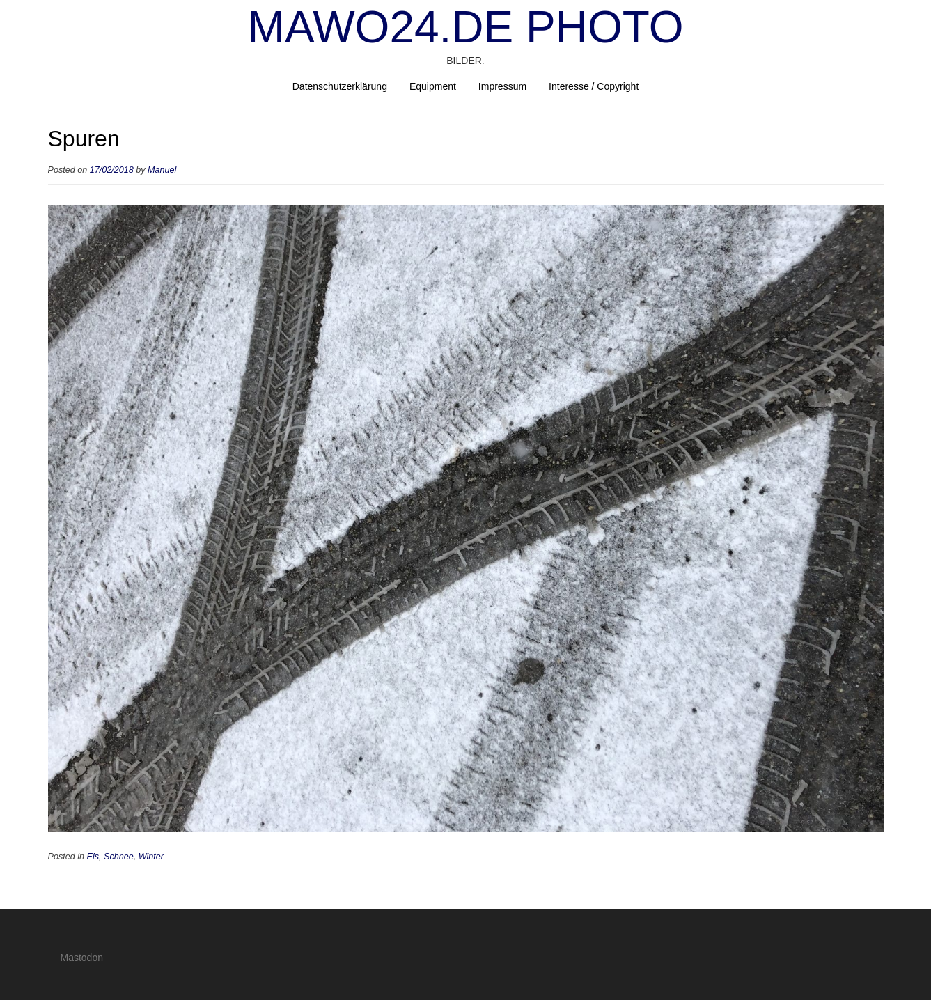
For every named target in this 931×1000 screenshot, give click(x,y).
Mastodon (82, 957)
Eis (93, 856)
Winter (151, 856)
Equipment (432, 86)
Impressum (502, 86)
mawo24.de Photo (466, 27)
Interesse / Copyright (594, 86)
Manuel (162, 170)
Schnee (119, 856)
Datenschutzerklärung (339, 86)
